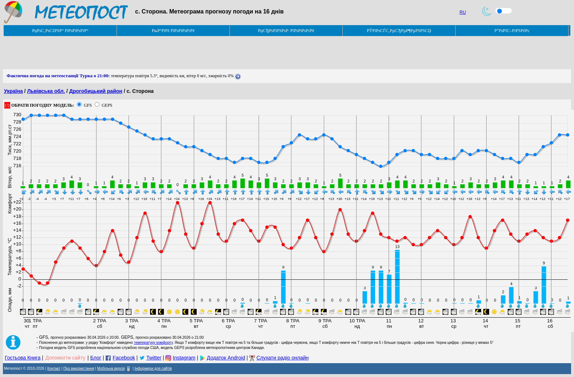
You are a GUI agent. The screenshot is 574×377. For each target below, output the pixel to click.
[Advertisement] (135, 52)
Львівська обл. (46, 91)
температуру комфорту (153, 343)
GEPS (107, 105)
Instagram (184, 358)
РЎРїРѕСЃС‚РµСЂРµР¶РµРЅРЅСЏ (399, 30)
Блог (95, 358)
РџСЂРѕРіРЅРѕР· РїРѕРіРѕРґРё (286, 30)
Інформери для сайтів (153, 368)
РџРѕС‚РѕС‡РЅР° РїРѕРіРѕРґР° (60, 30)
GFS (88, 105)
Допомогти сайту (66, 358)
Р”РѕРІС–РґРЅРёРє (511, 30)
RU (463, 12)
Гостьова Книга (22, 358)
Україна (13, 91)
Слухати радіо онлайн (282, 358)
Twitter (153, 358)
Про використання (78, 368)
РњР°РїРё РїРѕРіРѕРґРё (173, 30)
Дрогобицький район (95, 91)
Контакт (53, 368)
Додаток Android (226, 358)
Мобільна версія (111, 368)
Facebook (124, 358)
